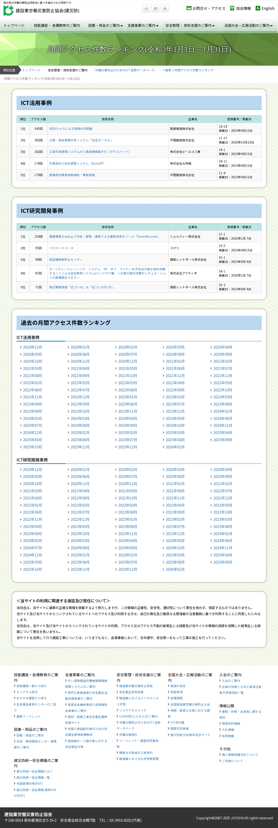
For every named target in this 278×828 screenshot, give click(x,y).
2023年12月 (175, 411)
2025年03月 (175, 432)
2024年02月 (32, 418)
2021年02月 (222, 361)
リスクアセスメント (133, 710)
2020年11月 (80, 361)
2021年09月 (80, 375)
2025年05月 (32, 439)
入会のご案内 (231, 680)
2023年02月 (175, 396)
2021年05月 (127, 368)
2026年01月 (175, 446)
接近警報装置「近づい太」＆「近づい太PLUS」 (82, 287)
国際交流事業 (179, 728)
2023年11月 (127, 411)
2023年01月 (127, 396)
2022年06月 (32, 389)
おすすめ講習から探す (32, 698)
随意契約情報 (231, 723)
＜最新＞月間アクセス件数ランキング (188, 70)
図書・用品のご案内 (30, 735)
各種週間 (176, 698)
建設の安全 (178, 686)
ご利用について (232, 761)
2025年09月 (222, 439)
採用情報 (228, 736)
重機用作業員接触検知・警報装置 (72, 175)
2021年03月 (32, 368)
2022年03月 (127, 382)
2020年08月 (175, 354)
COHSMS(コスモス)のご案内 (138, 716)
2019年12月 (32, 347)
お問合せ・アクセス (208, 8)
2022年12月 (80, 396)
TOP (256, 809)
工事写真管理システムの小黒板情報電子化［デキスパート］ (90, 151)
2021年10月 (127, 375)
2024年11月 (222, 425)
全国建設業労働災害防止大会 (190, 704)
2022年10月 (222, 389)
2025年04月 (222, 432)
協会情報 (243, 8)
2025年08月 (175, 439)
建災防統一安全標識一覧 (33, 777)
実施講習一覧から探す (32, 686)
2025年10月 (32, 446)
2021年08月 (32, 375)
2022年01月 (32, 382)
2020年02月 (127, 347)
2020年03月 (175, 347)
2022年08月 (127, 389)
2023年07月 (175, 404)
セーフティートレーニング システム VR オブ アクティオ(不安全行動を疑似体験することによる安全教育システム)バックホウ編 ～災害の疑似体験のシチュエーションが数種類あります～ (107, 273)
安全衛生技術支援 (131, 692)
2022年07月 (80, 389)
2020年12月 (127, 361)
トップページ (13, 25)
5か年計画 (177, 722)
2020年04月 (222, 347)
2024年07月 (32, 425)
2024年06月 (222, 418)
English (268, 8)
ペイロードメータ (61, 248)
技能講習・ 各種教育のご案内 (57, 25)
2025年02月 (127, 432)
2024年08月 (80, 425)
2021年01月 (175, 361)
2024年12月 (32, 432)
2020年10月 (32, 361)
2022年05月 (222, 382)
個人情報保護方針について (240, 754)
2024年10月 (175, 425)
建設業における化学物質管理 (139, 758)
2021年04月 (80, 368)
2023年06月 (127, 404)
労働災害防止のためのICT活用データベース (125, 70)
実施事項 (176, 692)
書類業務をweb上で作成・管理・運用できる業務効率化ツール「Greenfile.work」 (104, 236)
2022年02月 (80, 382)
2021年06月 (175, 368)
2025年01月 (80, 432)
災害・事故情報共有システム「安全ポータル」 (81, 140)
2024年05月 (175, 418)
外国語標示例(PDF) (30, 783)
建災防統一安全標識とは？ (35, 771)
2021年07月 (222, 368)
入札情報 (228, 729)
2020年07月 (127, 354)
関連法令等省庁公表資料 (136, 752)
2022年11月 (32, 396)
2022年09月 (175, 389)
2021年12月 (222, 375)
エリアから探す (27, 692)
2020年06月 (80, 354)
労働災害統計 (128, 734)
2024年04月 (127, 418)
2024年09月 (127, 425)
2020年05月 (32, 354)
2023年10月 (80, 411)
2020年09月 (222, 354)
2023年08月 (222, 404)
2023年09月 (32, 411)
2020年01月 (80, 347)
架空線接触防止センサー (66, 259)
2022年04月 (175, 382)
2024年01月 (222, 411)
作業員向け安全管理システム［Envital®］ (77, 163)
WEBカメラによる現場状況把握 (70, 128)
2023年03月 (222, 396)
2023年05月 (80, 404)
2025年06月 (80, 439)
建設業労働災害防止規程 (136, 686)
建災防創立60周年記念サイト (190, 735)
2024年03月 (80, 418)
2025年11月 (80, 446)
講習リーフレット (29, 716)
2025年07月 (127, 439)
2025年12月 (127, 446)
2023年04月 (32, 404)
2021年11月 (175, 375)
